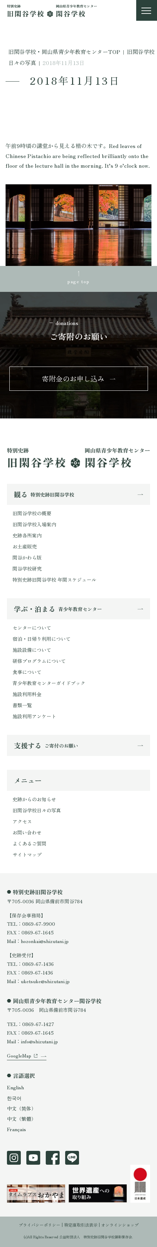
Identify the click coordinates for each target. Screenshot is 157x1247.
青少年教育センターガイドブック (48, 683)
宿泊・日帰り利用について (41, 638)
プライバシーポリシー (39, 1225)
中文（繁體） (21, 1118)
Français (16, 1129)
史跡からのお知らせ (34, 799)
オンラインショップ (120, 1225)
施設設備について (31, 649)
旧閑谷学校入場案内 (34, 524)
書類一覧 (22, 705)
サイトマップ (27, 854)
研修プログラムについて (39, 660)
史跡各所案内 (27, 535)
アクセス (22, 821)
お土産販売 (24, 546)
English (15, 1087)
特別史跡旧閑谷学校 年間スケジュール (54, 579)
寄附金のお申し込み (73, 378)
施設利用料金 (27, 694)
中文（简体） (21, 1108)
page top (78, 281)
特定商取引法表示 (80, 1225)
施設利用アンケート (34, 716)
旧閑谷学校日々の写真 (36, 810)
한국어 (14, 1097)
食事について (27, 671)
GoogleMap (19, 1055)
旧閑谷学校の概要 (31, 513)
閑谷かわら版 (27, 557)
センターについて (31, 627)
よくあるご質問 (29, 843)
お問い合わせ (27, 832)
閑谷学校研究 (27, 568)
